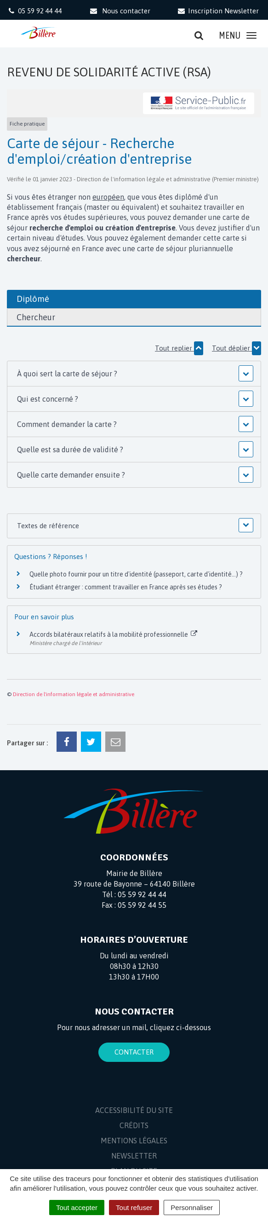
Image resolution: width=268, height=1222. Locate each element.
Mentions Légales (134, 1140)
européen (108, 197)
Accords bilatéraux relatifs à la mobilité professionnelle (113, 634)
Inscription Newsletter (218, 11)
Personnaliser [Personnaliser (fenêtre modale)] (192, 1207)
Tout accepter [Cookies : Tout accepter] (76, 1207)
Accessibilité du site (134, 1110)
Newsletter (134, 1156)
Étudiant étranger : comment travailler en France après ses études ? (125, 587)
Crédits (134, 1125)
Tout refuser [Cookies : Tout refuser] (134, 1207)
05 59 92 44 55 (142, 905)
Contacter (134, 1052)
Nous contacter (119, 11)
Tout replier (179, 348)
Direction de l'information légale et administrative (73, 694)
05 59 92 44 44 (142, 894)
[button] (134, 373)
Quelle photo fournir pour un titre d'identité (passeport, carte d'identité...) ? (136, 574)
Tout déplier (236, 348)
